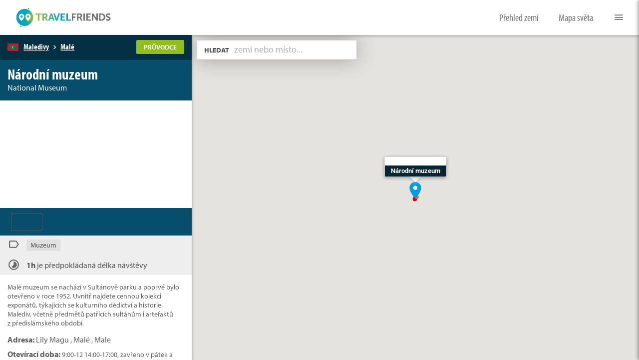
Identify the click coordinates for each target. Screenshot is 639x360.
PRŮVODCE (160, 47)
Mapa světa (576, 17)
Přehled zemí (519, 17)
